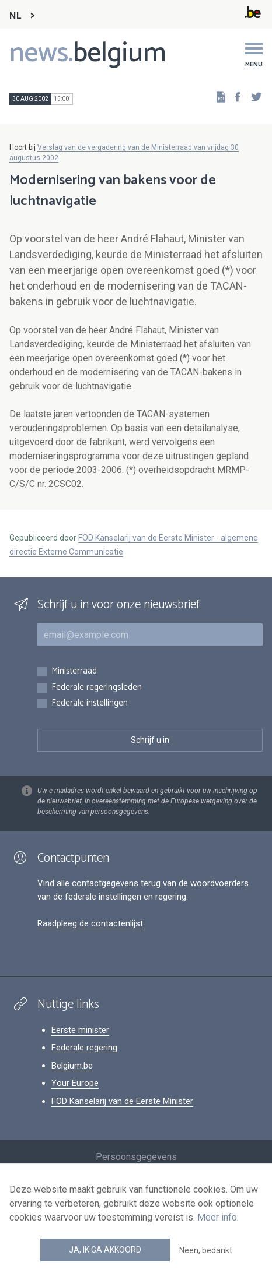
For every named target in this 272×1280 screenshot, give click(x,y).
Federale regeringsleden (96, 687)
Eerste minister (80, 1030)
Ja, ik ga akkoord (105, 1249)
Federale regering (84, 1047)
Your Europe (75, 1083)
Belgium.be (72, 1065)
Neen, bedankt (205, 1250)
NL (15, 16)
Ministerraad (74, 671)
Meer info (217, 1217)
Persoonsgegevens (136, 1156)
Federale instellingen (89, 703)
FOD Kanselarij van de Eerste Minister (122, 1101)
